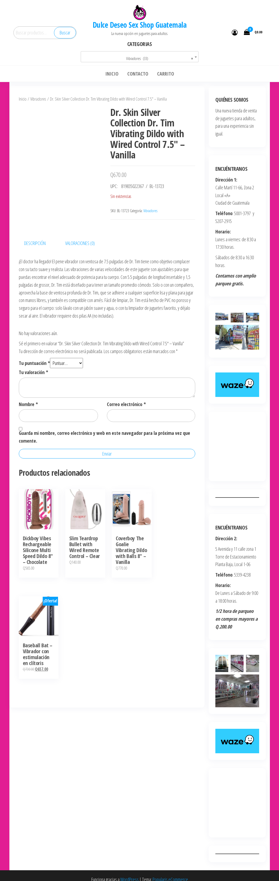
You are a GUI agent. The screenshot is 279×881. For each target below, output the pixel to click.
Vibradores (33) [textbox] (159, 59)
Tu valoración (33, 372)
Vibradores (38, 99)
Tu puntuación (34, 363)
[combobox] (140, 56)
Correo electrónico (126, 404)
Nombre (28, 404)
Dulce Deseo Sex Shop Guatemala (139, 25)
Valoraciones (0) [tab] (80, 243)
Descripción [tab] (35, 243)
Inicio (23, 99)
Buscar (65, 32)
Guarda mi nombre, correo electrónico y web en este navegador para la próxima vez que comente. (104, 437)
